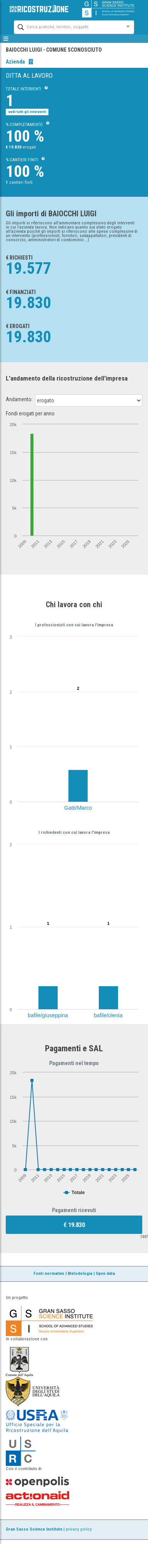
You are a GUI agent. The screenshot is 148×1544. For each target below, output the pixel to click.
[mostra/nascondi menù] (6, 38)
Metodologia (80, 1273)
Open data (105, 1273)
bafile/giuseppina (48, 1015)
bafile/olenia (108, 1015)
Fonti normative (48, 1273)
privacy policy (79, 1529)
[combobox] (67, 26)
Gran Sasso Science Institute (34, 1529)
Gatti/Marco (78, 808)
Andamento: (19, 399)
